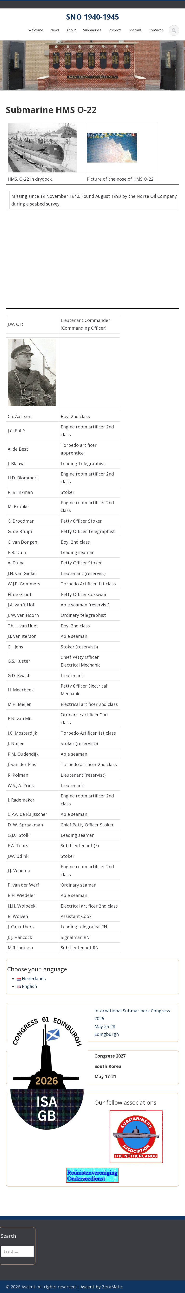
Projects (115, 30)
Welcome (35, 30)
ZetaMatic (112, 1287)
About (71, 30)
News (54, 30)
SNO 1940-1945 (92, 17)
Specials (135, 30)
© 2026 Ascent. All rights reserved (41, 1287)
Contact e (156, 30)
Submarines (92, 30)
